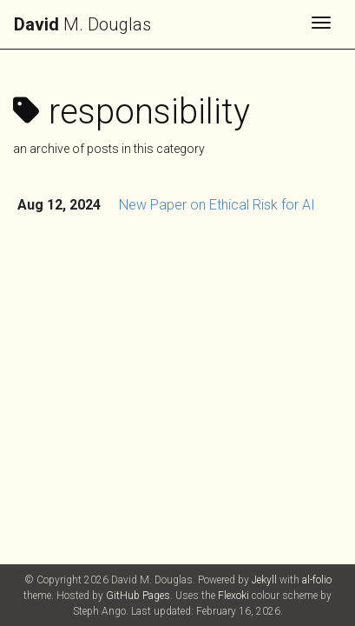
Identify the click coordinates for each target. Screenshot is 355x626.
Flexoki (233, 595)
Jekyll (264, 580)
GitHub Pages (138, 595)
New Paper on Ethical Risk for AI (217, 204)
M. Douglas (82, 24)
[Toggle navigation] (321, 24)
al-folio (317, 580)
